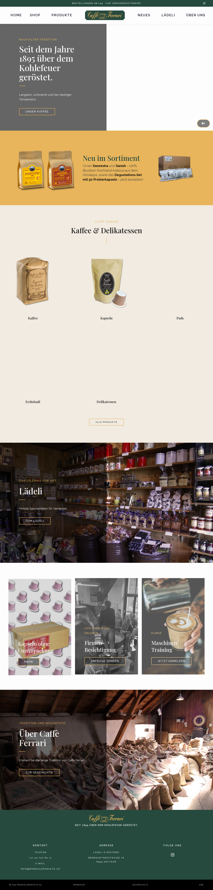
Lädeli (168, 15)
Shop (35, 15)
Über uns (195, 15)
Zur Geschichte (39, 777)
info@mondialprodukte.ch (40, 869)
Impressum (79, 885)
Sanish (121, 166)
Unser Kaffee (37, 111)
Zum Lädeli (34, 525)
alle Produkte (106, 422)
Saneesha (100, 166)
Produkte (62, 15)
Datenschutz (140, 885)
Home (16, 15)
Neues (144, 15)
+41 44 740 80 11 (40, 858)
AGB (201, 885)
